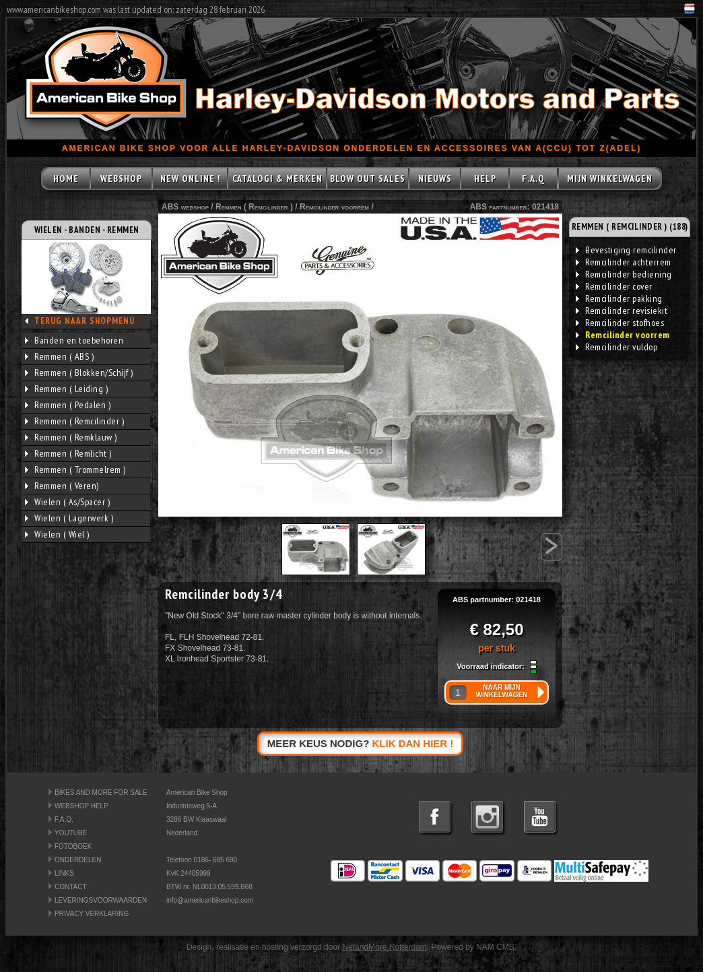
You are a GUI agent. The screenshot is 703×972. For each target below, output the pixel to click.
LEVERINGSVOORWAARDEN (101, 900)
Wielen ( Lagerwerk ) (69, 518)
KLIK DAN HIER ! (413, 743)
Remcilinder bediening (624, 274)
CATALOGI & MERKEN (277, 178)
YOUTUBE (71, 833)
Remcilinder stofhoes (620, 323)
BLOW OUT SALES (367, 178)
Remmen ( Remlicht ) (68, 453)
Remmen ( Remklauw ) (71, 437)
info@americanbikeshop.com (209, 900)
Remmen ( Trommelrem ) (75, 469)
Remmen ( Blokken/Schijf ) (79, 372)
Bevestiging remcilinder (626, 250)
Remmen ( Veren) (62, 486)
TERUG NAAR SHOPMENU (84, 321)
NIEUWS (435, 178)
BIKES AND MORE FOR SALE (101, 792)
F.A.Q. (64, 819)
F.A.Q (533, 178)
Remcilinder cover (614, 286)
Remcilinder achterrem (623, 262)
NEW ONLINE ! (190, 178)
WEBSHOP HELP (81, 806)
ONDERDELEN (78, 860)
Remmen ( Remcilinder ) (74, 421)
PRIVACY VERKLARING (92, 913)
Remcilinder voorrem (334, 207)
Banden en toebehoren (74, 340)
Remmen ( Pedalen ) (67, 405)
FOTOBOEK (73, 846)
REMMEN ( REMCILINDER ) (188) (630, 226)
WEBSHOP (121, 178)
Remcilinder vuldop (616, 347)
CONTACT (71, 886)
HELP (485, 178)
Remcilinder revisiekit (621, 310)
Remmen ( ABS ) (59, 356)
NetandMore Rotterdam (384, 947)
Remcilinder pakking (619, 298)
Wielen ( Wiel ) (57, 534)
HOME (66, 178)
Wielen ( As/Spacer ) (67, 502)
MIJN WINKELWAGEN (609, 178)
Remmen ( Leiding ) (66, 389)
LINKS (64, 873)
